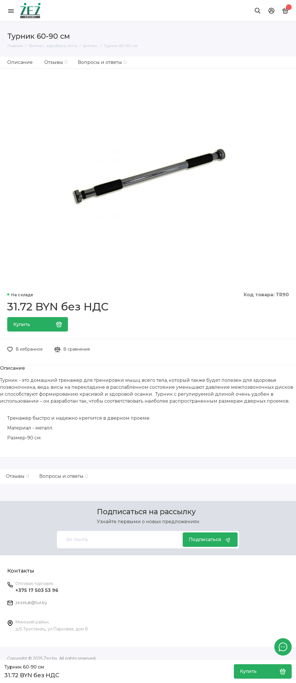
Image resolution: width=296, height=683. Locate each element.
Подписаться (210, 539)
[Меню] (11, 10)
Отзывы (56, 62)
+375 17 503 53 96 (36, 590)
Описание (20, 62)
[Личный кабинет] (271, 10)
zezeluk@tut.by (31, 602)
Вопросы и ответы (102, 62)
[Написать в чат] (283, 647)
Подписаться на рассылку (146, 511)
